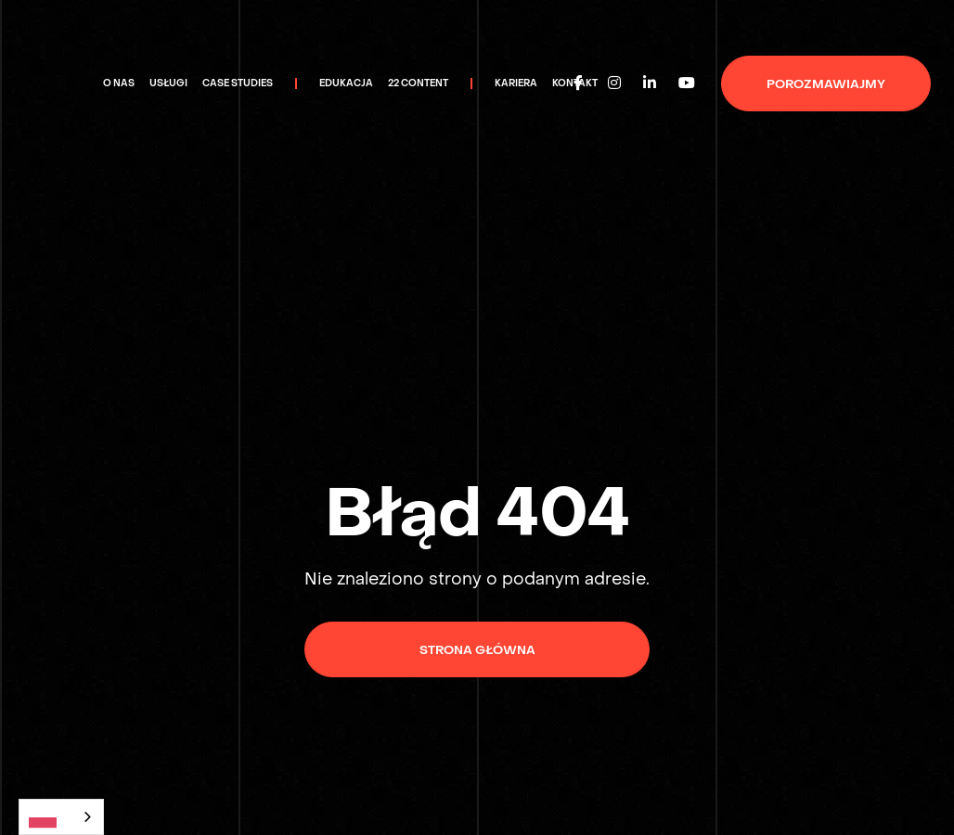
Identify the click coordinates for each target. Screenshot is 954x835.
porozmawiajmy (826, 84)
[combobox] (61, 817)
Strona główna (477, 650)
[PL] (61, 817)
